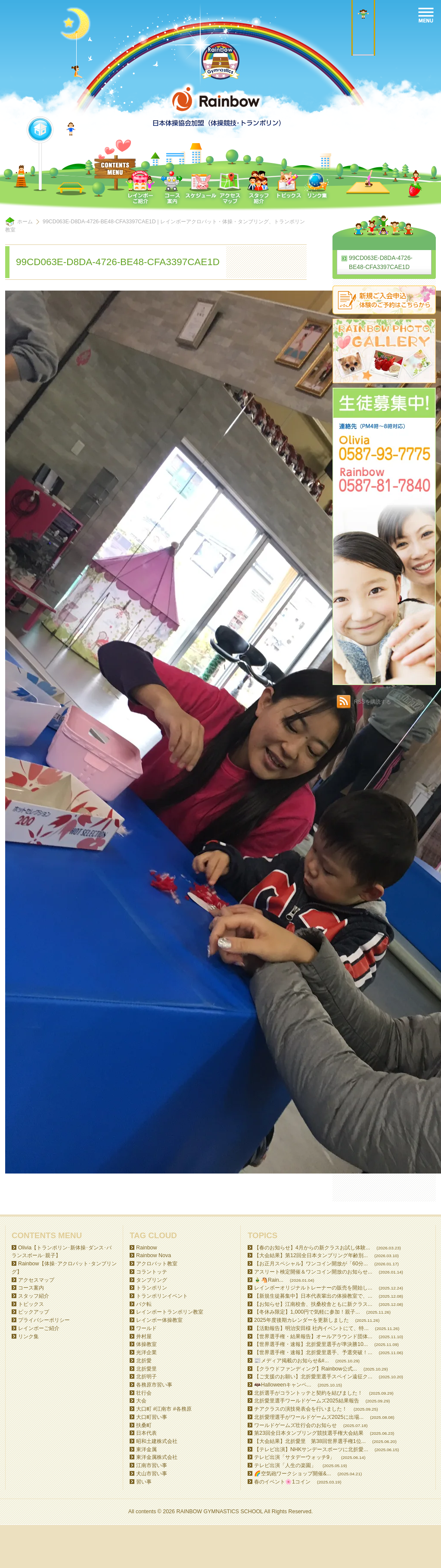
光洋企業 (146, 1352)
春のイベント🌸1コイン (282, 1482)
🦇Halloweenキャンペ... (282, 1385)
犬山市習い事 (151, 1474)
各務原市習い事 (154, 1385)
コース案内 (31, 1288)
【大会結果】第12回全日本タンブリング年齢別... (311, 1255)
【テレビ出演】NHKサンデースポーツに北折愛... (311, 1449)
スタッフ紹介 (33, 1296)
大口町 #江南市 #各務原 (164, 1409)
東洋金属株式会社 (156, 1457)
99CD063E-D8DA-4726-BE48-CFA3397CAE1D (381, 262)
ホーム (25, 222)
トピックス (31, 1304)
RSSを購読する (372, 702)
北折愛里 (146, 1369)
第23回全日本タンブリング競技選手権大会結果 (308, 1433)
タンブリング (151, 1280)
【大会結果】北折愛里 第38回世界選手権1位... (310, 1441)
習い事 (144, 1482)
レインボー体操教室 (159, 1320)
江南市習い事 (151, 1465)
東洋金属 (146, 1449)
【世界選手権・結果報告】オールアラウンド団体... (313, 1336)
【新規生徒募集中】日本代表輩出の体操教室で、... (313, 1296)
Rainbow (146, 1248)
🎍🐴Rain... (268, 1280)
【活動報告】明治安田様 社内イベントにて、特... (311, 1328)
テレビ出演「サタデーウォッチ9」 (294, 1457)
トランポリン (151, 1288)
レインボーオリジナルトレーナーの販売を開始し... (313, 1288)
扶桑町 (144, 1425)
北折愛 (144, 1361)
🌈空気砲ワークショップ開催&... (292, 1474)
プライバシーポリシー (44, 1320)
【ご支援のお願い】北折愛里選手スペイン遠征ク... (313, 1377)
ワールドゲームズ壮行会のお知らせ (295, 1425)
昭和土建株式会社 (156, 1441)
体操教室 (146, 1344)
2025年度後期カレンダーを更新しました (301, 1320)
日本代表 (146, 1433)
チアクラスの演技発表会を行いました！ (300, 1409)
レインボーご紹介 (38, 1328)
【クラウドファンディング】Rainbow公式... (305, 1369)
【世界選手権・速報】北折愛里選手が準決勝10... (311, 1344)
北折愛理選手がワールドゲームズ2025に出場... (308, 1417)
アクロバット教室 (156, 1264)
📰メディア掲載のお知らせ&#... (291, 1361)
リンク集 (28, 1336)
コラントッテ (151, 1272)
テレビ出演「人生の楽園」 (285, 1465)
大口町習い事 (151, 1417)
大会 (141, 1401)
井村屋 (144, 1336)
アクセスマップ (36, 1280)
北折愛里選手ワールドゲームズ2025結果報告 (306, 1401)
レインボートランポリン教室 (169, 1312)
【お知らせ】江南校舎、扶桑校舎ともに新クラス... (313, 1304)
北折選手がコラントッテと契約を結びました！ (308, 1393)
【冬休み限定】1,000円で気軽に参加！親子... (307, 1312)
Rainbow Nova (153, 1255)
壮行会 (144, 1393)
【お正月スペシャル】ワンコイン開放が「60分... (311, 1264)
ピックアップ (33, 1312)
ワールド (146, 1328)
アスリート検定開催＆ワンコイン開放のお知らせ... (313, 1272)
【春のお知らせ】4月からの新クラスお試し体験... (312, 1248)
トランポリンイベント (162, 1296)
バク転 (144, 1304)
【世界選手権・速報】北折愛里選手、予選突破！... (313, 1352)
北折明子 (146, 1377)
